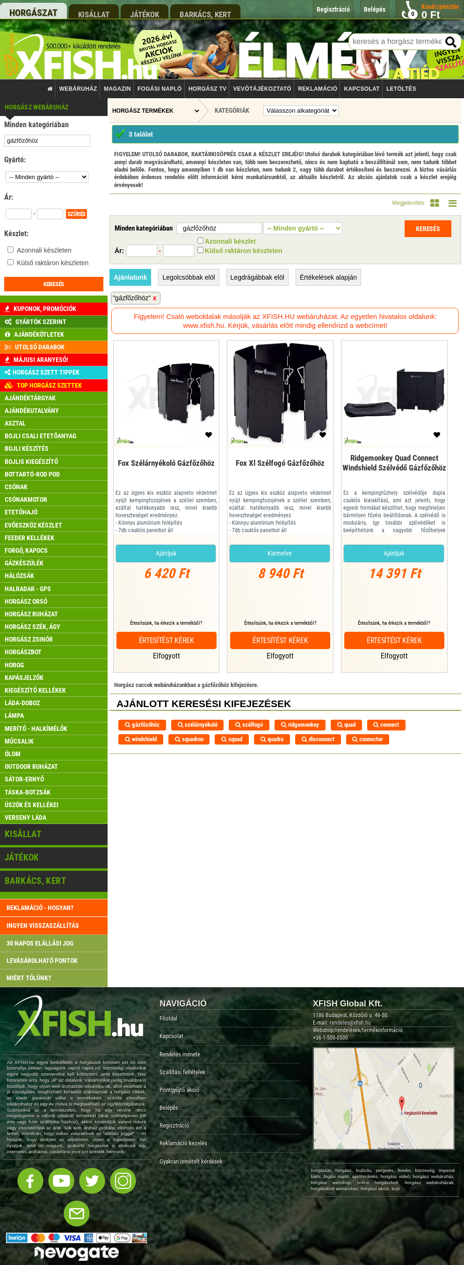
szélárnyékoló (198, 724)
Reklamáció (317, 89)
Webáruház (78, 89)
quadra (272, 739)
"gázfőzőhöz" (132, 298)
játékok (144, 14)
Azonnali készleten (44, 250)
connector (367, 739)
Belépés (169, 1107)
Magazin (117, 89)
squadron (189, 739)
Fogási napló (160, 89)
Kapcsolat (361, 89)
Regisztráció (174, 1125)
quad (346, 724)
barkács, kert (205, 14)
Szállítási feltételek (182, 1072)
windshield (141, 739)
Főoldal (168, 1018)
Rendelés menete (180, 1054)
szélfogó (249, 724)
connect (386, 724)
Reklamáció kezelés (183, 1143)
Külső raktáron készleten (52, 263)
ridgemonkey (300, 724)
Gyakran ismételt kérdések (191, 1161)
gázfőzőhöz (142, 724)
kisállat (93, 14)
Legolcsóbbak (188, 277)
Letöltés (401, 89)
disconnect (318, 739)
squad (231, 739)
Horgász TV (207, 89)
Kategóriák (232, 110)
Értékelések (328, 277)
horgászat (33, 12)
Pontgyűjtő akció (180, 1089)
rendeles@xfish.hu (350, 1022)
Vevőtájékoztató (262, 89)
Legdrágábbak (257, 277)
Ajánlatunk (130, 277)
